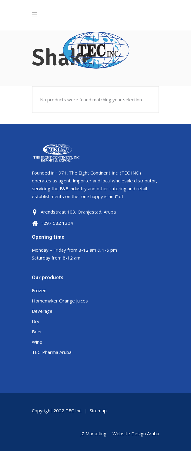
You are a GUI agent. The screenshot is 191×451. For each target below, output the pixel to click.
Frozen (39, 290)
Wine (37, 342)
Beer (37, 331)
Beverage (42, 311)
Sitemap (98, 410)
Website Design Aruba (135, 433)
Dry (35, 321)
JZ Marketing (93, 433)
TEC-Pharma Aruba (52, 352)
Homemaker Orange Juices (60, 301)
